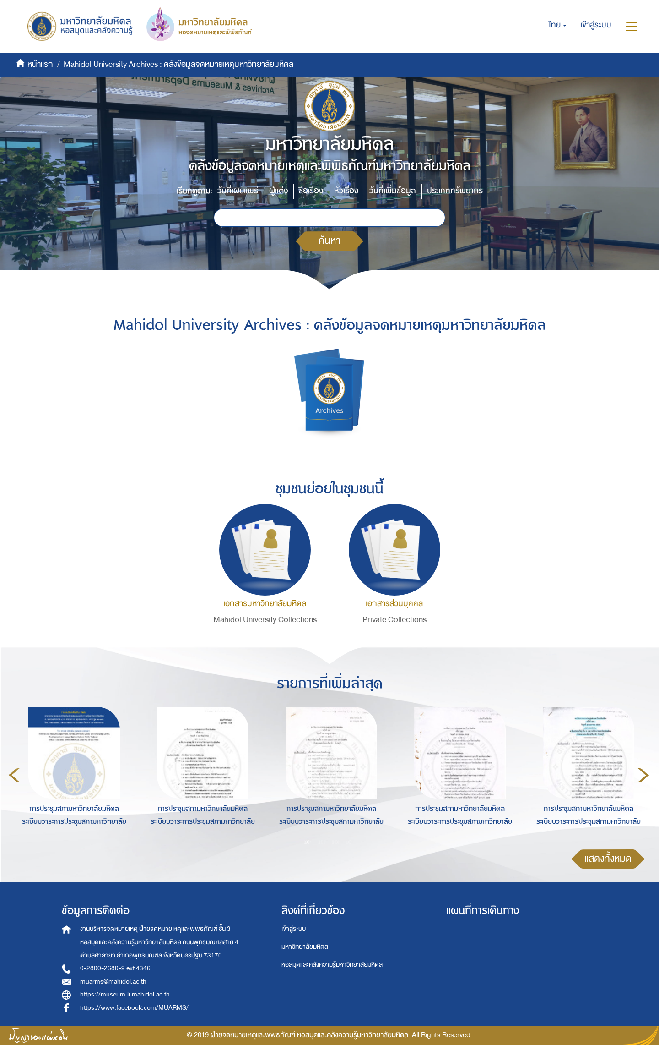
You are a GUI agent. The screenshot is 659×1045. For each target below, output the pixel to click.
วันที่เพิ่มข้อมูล (392, 191)
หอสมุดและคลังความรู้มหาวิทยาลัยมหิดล (332, 964)
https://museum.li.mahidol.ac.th (125, 994)
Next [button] (643, 775)
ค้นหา (329, 240)
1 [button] (308, 841)
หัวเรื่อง (346, 191)
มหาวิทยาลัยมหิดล (304, 946)
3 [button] (335, 841)
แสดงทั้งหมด (608, 858)
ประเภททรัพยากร (455, 191)
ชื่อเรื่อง (311, 191)
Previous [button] (14, 775)
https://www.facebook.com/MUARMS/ (134, 1007)
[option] (71, 774)
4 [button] (349, 841)
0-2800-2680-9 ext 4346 (115, 968)
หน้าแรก (40, 64)
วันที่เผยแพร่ (237, 191)
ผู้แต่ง (278, 191)
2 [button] (322, 841)
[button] (557, 25)
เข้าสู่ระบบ (293, 929)
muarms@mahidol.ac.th (113, 981)
